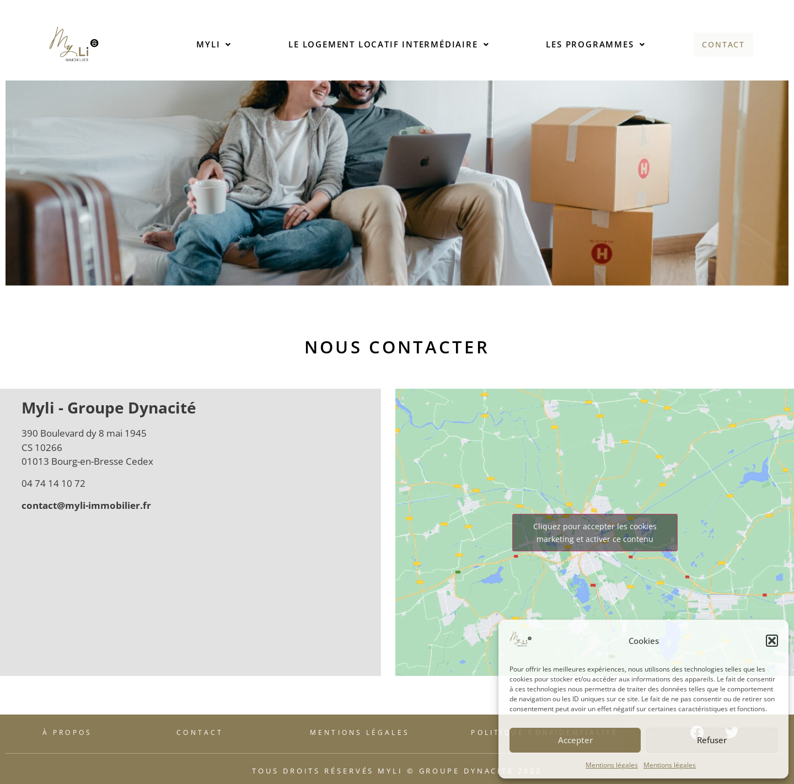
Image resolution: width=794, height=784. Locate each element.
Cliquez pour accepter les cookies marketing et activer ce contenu (595, 532)
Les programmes (594, 44)
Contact (724, 44)
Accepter (575, 739)
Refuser (712, 739)
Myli (212, 44)
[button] (771, 640)
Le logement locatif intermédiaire (387, 44)
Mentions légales (612, 765)
